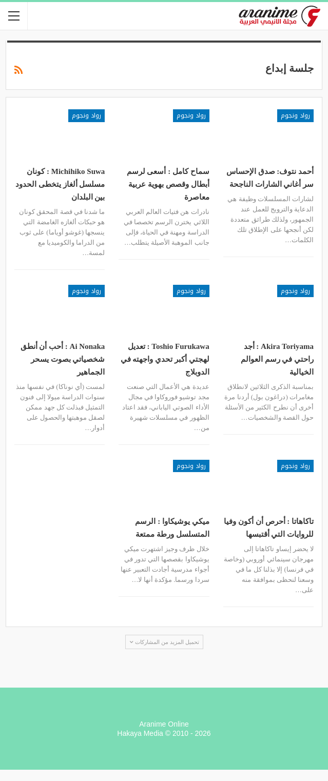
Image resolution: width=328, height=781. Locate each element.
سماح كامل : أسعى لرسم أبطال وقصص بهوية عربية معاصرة (168, 184)
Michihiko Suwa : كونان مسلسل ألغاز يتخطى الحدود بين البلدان (60, 184)
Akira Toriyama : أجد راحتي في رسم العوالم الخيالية (277, 359)
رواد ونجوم (295, 115)
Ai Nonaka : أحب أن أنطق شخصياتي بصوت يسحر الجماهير (63, 359)
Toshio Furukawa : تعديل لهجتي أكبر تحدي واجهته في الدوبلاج (165, 359)
